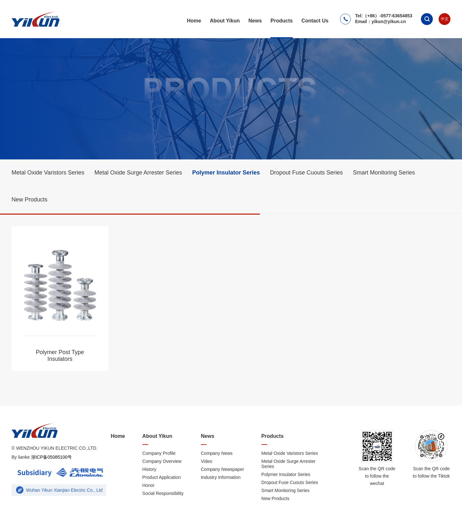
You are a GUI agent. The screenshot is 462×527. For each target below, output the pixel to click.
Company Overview (162, 461)
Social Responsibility (163, 493)
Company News (217, 453)
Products (281, 20)
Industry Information (221, 477)
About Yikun (225, 20)
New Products (29, 199)
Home (194, 20)
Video (206, 461)
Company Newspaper (222, 469)
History (149, 469)
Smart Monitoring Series (384, 172)
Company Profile (159, 453)
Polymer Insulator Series (226, 172)
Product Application (161, 477)
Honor (148, 485)
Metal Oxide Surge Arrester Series (138, 172)
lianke (24, 457)
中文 (445, 19)
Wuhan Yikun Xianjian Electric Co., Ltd (64, 490)
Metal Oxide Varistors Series (48, 172)
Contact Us (314, 20)
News (255, 20)
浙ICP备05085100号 (51, 457)
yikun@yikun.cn (389, 21)
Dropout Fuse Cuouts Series (306, 172)
